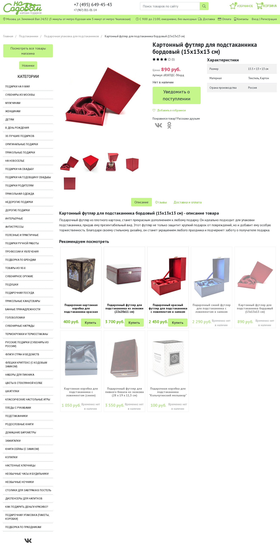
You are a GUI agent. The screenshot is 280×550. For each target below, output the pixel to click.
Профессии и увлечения (22, 251)
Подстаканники (28, 36)
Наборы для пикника (19, 374)
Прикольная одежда (19, 193)
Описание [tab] (141, 202)
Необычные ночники (19, 482)
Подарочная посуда (19, 292)
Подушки (11, 284)
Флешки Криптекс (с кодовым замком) (26, 364)
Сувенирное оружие (19, 276)
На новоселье (14, 160)
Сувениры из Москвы (20, 94)
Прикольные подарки (20, 152)
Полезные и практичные (22, 235)
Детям (9, 119)
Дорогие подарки (17, 210)
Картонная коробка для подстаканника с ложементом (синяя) (81, 392)
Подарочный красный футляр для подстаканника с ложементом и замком (168, 308)
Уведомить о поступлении (176, 95)
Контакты (242, 19)
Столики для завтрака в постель (28, 490)
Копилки (11, 457)
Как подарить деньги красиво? (26, 506)
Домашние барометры (20, 432)
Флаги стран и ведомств (22, 354)
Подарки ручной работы (22, 243)
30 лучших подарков (19, 136)
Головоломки (15, 317)
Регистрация (269, 19)
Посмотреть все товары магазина (28, 50)
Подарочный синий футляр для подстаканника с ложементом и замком (212, 308)
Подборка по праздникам (23, 527)
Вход (255, 19)
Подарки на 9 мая (17, 86)
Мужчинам (12, 103)
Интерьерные (14, 218)
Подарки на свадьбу (19, 169)
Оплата (226, 19)
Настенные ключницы (20, 465)
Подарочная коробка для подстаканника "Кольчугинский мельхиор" (168, 392)
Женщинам (12, 111)
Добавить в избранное (169, 110)
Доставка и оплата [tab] (188, 202)
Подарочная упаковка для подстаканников (71, 36)
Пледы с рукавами (18, 407)
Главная (8, 36)
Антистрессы (14, 226)
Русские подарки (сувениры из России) (27, 344)
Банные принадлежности (22, 309)
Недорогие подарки (19, 202)
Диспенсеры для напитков (23, 498)
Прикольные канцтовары (22, 301)
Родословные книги (19, 424)
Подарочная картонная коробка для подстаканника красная (81, 308)
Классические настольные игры (27, 399)
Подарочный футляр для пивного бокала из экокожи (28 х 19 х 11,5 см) (124, 392)
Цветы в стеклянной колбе (23, 383)
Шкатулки (12, 391)
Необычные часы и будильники (27, 473)
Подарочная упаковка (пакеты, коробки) (27, 517)
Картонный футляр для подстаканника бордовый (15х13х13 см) (255, 308)
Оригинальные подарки (21, 144)
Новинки (28, 65)
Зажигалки (13, 440)
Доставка (209, 19)
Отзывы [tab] (161, 202)
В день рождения (17, 127)
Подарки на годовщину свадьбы (28, 177)
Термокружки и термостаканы (26, 334)
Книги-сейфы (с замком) (22, 449)
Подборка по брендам (20, 259)
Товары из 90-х (15, 268)
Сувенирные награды (19, 325)
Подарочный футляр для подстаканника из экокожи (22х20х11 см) (124, 308)
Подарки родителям (19, 185)
